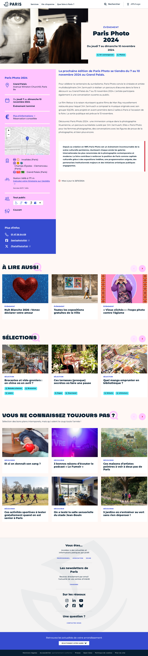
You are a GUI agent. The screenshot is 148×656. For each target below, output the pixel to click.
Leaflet (27, 154)
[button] (27, 138)
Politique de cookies (103, 653)
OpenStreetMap (39, 154)
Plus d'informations (23, 116)
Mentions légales (30, 653)
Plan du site (120, 653)
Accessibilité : (56, 653)
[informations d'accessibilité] (28, 202)
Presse (78, 653)
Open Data (87, 653)
